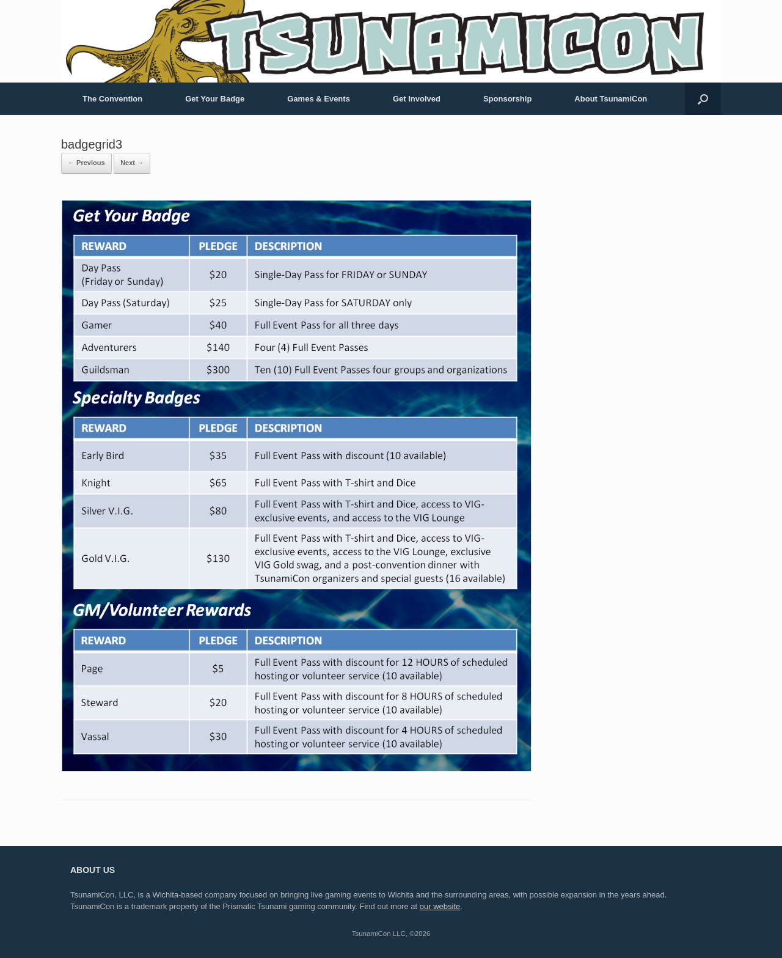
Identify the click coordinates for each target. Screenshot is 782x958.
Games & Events (318, 98)
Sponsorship (507, 98)
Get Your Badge (214, 98)
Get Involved (416, 98)
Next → (132, 162)
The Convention (112, 98)
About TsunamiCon (610, 98)
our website (440, 906)
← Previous (86, 162)
